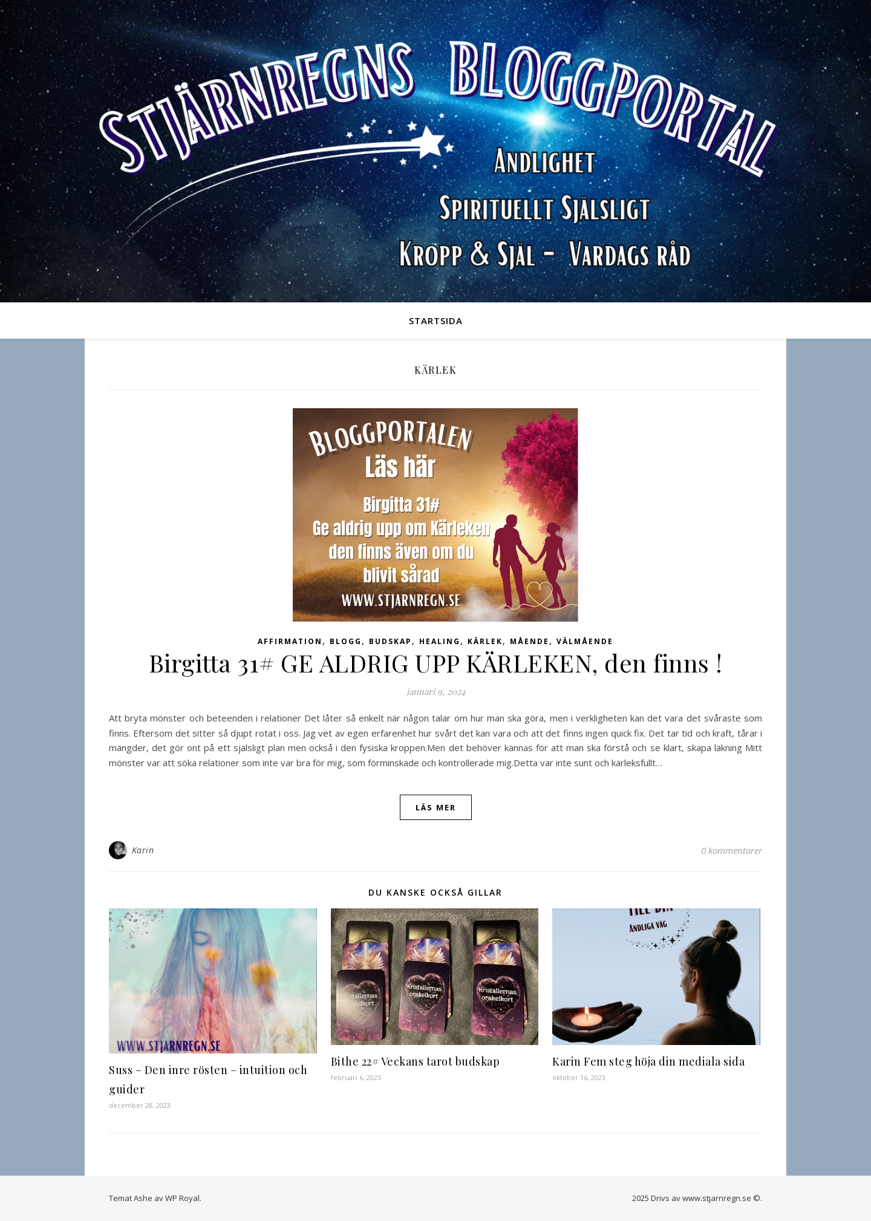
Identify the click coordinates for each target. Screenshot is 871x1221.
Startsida (436, 320)
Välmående (584, 641)
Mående (529, 641)
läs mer (436, 807)
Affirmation (290, 641)
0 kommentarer (731, 850)
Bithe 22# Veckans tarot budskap (415, 1061)
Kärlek (485, 641)
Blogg (346, 641)
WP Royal (182, 1198)
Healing (439, 641)
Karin (143, 850)
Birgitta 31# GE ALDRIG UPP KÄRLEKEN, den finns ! (436, 662)
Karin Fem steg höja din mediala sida (648, 1061)
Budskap (390, 641)
